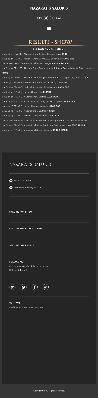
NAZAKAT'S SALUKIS (49, 8)
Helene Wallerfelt (18, 270)
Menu (49, 28)
